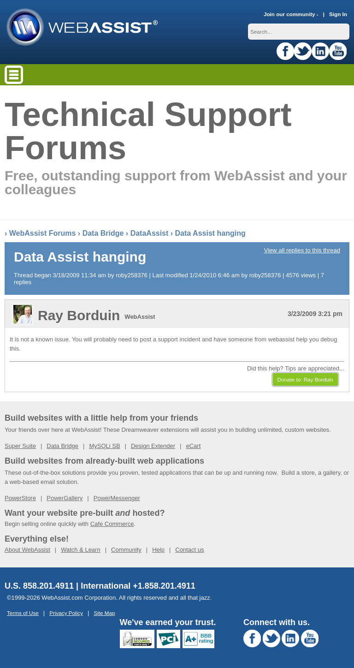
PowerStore (20, 498)
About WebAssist (27, 549)
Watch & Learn (80, 549)
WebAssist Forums (42, 233)
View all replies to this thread (302, 250)
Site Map (104, 613)
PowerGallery (65, 498)
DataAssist (149, 233)
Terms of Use (23, 613)
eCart (193, 445)
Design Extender (153, 445)
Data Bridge (103, 233)
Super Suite (20, 445)
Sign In (338, 14)
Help (158, 549)
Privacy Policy (66, 613)
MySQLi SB (104, 445)
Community (126, 549)
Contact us (189, 549)
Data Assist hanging (210, 233)
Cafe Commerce (112, 523)
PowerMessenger (117, 498)
